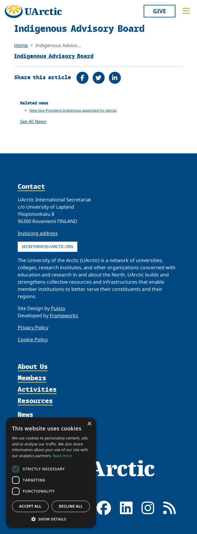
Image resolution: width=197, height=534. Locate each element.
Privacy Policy (33, 327)
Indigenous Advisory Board (54, 55)
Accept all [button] (30, 506)
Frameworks (64, 315)
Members (32, 378)
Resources (35, 401)
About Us (33, 366)
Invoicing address (38, 233)
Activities (37, 389)
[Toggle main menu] (186, 11)
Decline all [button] (71, 506)
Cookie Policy (33, 339)
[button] (51, 519)
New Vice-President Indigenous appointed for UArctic (73, 110)
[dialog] (51, 473)
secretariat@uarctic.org (47, 246)
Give (159, 11)
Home (21, 45)
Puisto (58, 308)
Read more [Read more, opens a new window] (62, 455)
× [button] (89, 424)
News (25, 414)
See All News (33, 121)
